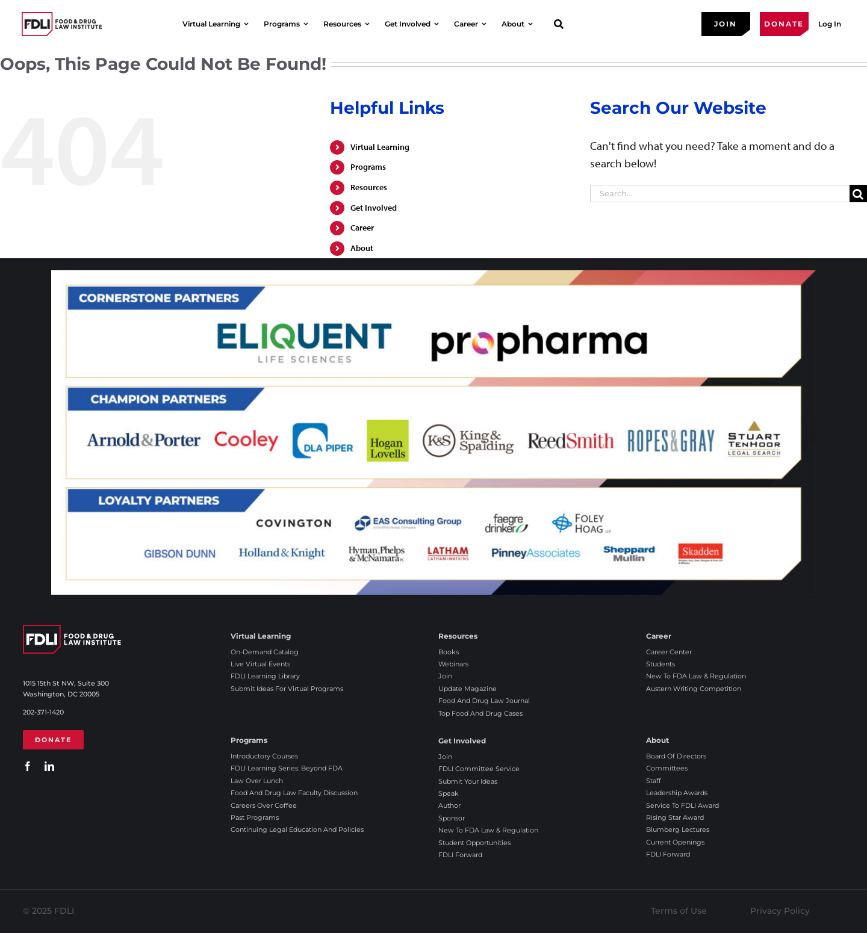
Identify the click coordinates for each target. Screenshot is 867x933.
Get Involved (373, 207)
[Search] (858, 193)
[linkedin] (49, 766)
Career (362, 227)
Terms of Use (679, 910)
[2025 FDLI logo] (62, 24)
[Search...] (720, 193)
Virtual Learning (379, 146)
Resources (368, 187)
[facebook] (28, 766)
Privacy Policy (780, 910)
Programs (368, 166)
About (361, 248)
